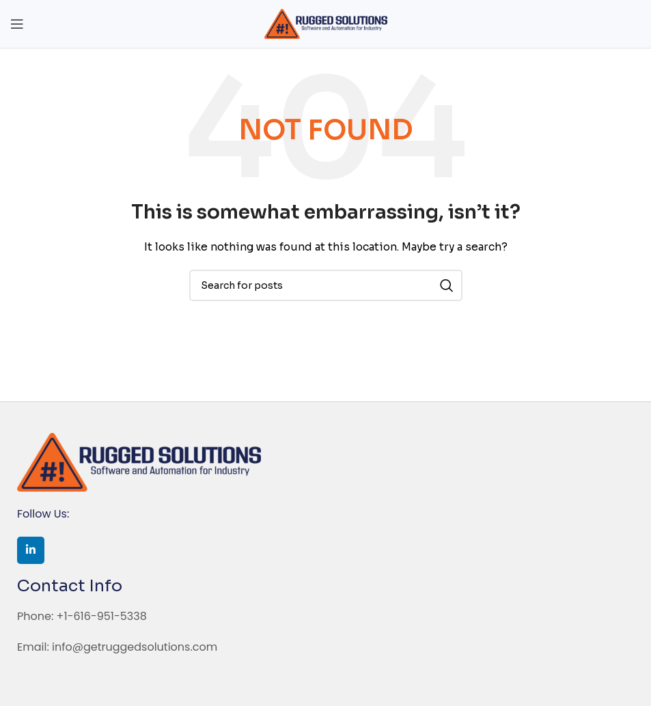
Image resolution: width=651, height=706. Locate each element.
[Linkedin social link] (30, 550)
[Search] (325, 285)
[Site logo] (325, 23)
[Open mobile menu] (17, 24)
